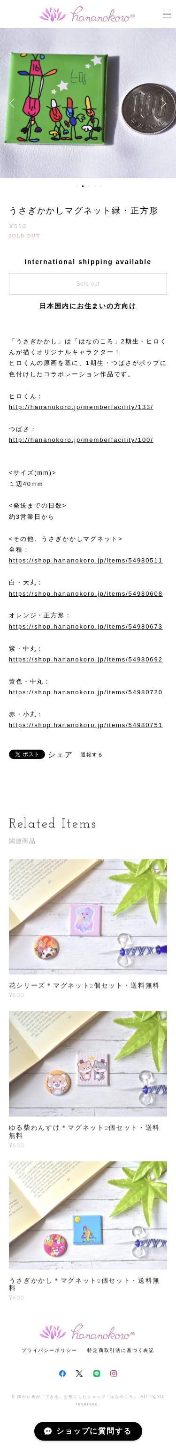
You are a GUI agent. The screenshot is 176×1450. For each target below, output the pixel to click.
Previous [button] (14, 103)
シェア (60, 755)
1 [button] (76, 186)
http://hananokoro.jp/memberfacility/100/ (81, 439)
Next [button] (162, 103)
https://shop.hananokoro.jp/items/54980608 (86, 593)
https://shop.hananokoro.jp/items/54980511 (86, 560)
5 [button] (101, 186)
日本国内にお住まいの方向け (88, 306)
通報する (92, 754)
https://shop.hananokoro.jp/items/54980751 (86, 725)
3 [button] (89, 186)
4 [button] (95, 186)
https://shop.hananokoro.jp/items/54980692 (86, 659)
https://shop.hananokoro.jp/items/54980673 (86, 626)
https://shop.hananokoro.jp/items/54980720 (86, 692)
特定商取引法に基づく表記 (120, 1350)
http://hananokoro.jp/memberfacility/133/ (81, 406)
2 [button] (83, 186)
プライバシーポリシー (49, 1350)
